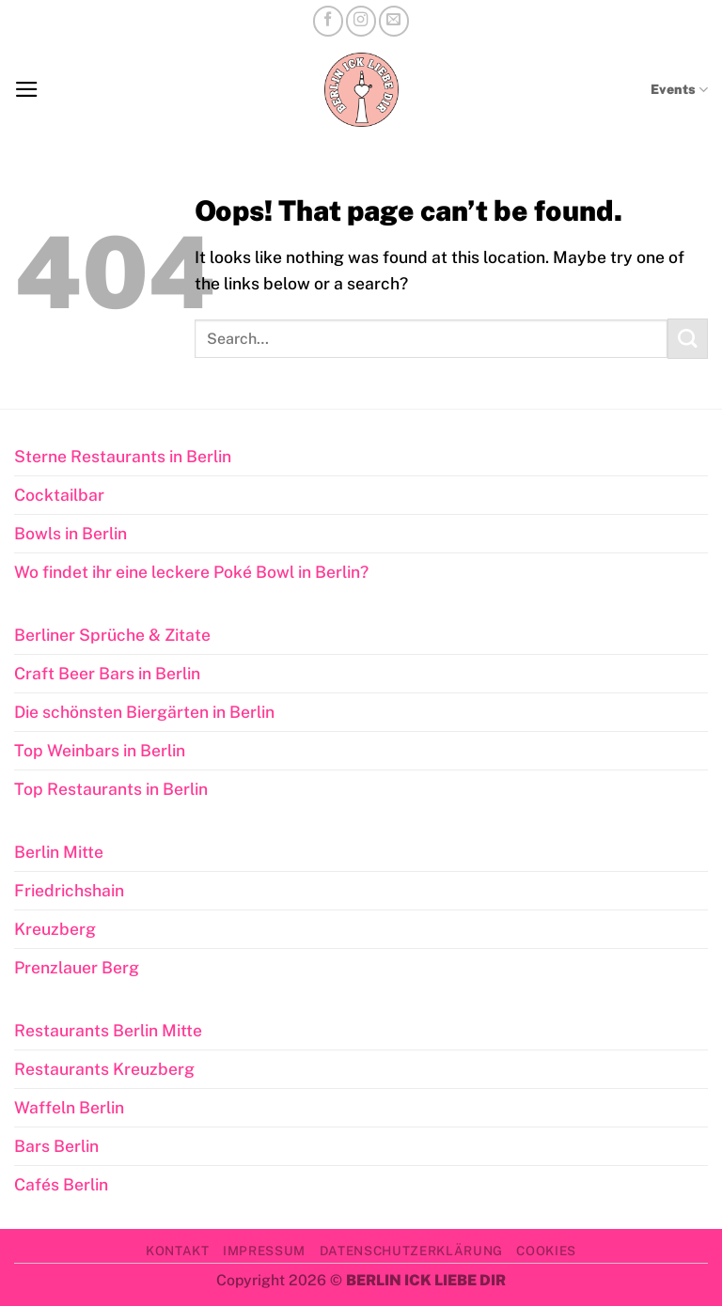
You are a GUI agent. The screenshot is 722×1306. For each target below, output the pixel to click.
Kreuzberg (55, 929)
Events (679, 90)
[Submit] (687, 339)
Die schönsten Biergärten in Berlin (144, 712)
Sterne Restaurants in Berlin (122, 456)
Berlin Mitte (58, 852)
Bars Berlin (56, 1146)
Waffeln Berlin (69, 1107)
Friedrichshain (69, 890)
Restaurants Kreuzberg (104, 1069)
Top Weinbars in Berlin (99, 750)
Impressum (264, 1250)
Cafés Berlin (61, 1184)
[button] (26, 89)
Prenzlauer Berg (76, 967)
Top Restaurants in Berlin (111, 789)
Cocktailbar (59, 495)
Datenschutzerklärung (411, 1250)
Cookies (546, 1250)
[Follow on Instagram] (361, 21)
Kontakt (178, 1250)
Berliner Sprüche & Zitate (112, 635)
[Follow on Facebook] (328, 21)
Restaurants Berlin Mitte (108, 1030)
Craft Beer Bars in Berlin (107, 673)
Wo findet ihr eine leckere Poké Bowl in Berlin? (191, 572)
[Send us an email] (394, 21)
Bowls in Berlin (70, 533)
